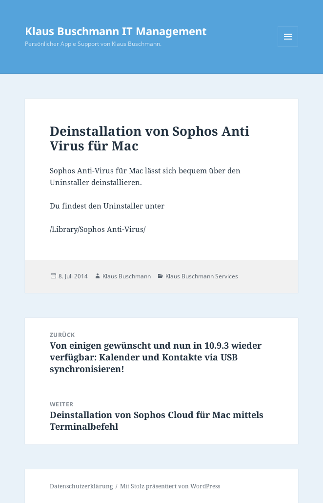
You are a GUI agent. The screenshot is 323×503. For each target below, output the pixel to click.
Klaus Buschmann (126, 276)
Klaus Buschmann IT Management (116, 30)
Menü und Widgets (288, 46)
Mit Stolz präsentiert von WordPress (170, 486)
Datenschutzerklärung (81, 486)
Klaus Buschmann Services (201, 276)
